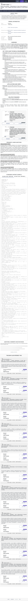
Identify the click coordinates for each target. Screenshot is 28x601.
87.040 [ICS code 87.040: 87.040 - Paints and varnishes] (13, 373)
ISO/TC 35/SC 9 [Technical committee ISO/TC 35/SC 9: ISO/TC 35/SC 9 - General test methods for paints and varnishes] (18, 373)
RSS (19, 599)
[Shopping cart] (22, 1)
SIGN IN (26, 1)
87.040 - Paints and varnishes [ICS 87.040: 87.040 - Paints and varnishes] (13, 27)
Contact (16, 599)
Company (12, 599)
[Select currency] (17, 1)
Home (8, 599)
